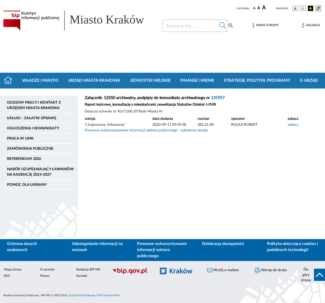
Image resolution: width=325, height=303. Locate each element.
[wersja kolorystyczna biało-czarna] (302, 8)
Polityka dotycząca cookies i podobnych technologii (292, 247)
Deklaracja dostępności (223, 244)
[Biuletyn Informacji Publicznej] (132, 273)
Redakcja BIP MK (88, 269)
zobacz (293, 124)
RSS (7, 275)
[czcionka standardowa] (254, 8)
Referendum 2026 (24, 159)
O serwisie (47, 269)
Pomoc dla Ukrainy (27, 184)
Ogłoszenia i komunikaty (33, 128)
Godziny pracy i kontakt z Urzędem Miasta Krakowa (34, 105)
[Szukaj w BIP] (190, 26)
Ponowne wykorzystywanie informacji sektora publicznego (162, 250)
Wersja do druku (271, 270)
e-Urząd (309, 81)
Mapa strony (13, 269)
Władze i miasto (40, 81)
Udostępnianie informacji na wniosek (97, 247)
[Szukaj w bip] (222, 26)
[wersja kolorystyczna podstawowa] (295, 8)
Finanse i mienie (197, 81)
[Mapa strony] (266, 25)
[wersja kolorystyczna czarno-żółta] (310, 8)
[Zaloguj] (311, 25)
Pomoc (45, 275)
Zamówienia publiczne (30, 148)
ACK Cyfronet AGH (108, 295)
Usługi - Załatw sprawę (31, 118)
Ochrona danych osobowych (22, 247)
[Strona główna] (9, 81)
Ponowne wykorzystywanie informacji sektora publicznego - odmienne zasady (146, 130)
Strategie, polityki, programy (257, 81)
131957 (218, 98)
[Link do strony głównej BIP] (80, 20)
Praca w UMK (20, 138)
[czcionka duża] (268, 8)
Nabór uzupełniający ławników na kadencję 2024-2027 (40, 171)
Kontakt (81, 275)
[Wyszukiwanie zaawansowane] (230, 25)
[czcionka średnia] (259, 8)
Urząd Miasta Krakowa (94, 81)
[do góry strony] (311, 275)
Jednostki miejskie (150, 81)
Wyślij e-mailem (223, 270)
